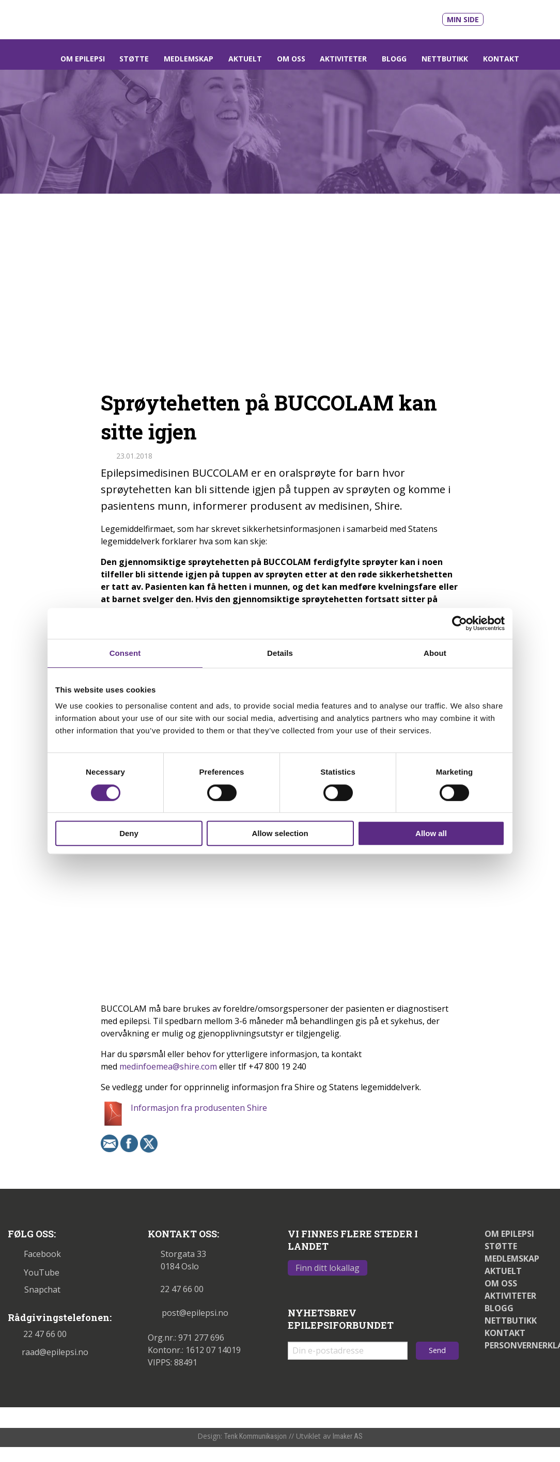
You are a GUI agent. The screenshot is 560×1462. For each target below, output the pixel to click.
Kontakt (501, 59)
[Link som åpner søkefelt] (539, 59)
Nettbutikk (445, 59)
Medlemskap (188, 59)
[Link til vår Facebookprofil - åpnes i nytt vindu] (527, 17)
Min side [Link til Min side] (463, 19)
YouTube (33, 1272)
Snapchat (34, 1289)
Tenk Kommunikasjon (255, 1436)
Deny (128, 833)
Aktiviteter (343, 59)
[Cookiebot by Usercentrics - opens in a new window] (459, 623)
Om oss (291, 59)
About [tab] (435, 653)
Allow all (431, 833)
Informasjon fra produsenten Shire (199, 1107)
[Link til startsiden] (79, 18)
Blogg (394, 59)
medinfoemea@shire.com (168, 1066)
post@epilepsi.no (188, 1312)
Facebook (34, 1254)
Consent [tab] (125, 653)
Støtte (134, 59)
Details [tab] (280, 653)
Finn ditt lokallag (327, 1268)
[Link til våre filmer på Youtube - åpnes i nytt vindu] (503, 18)
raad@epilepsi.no (48, 1352)
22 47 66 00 (37, 1334)
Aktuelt (245, 59)
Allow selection (280, 833)
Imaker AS (348, 1436)
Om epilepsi (82, 59)
